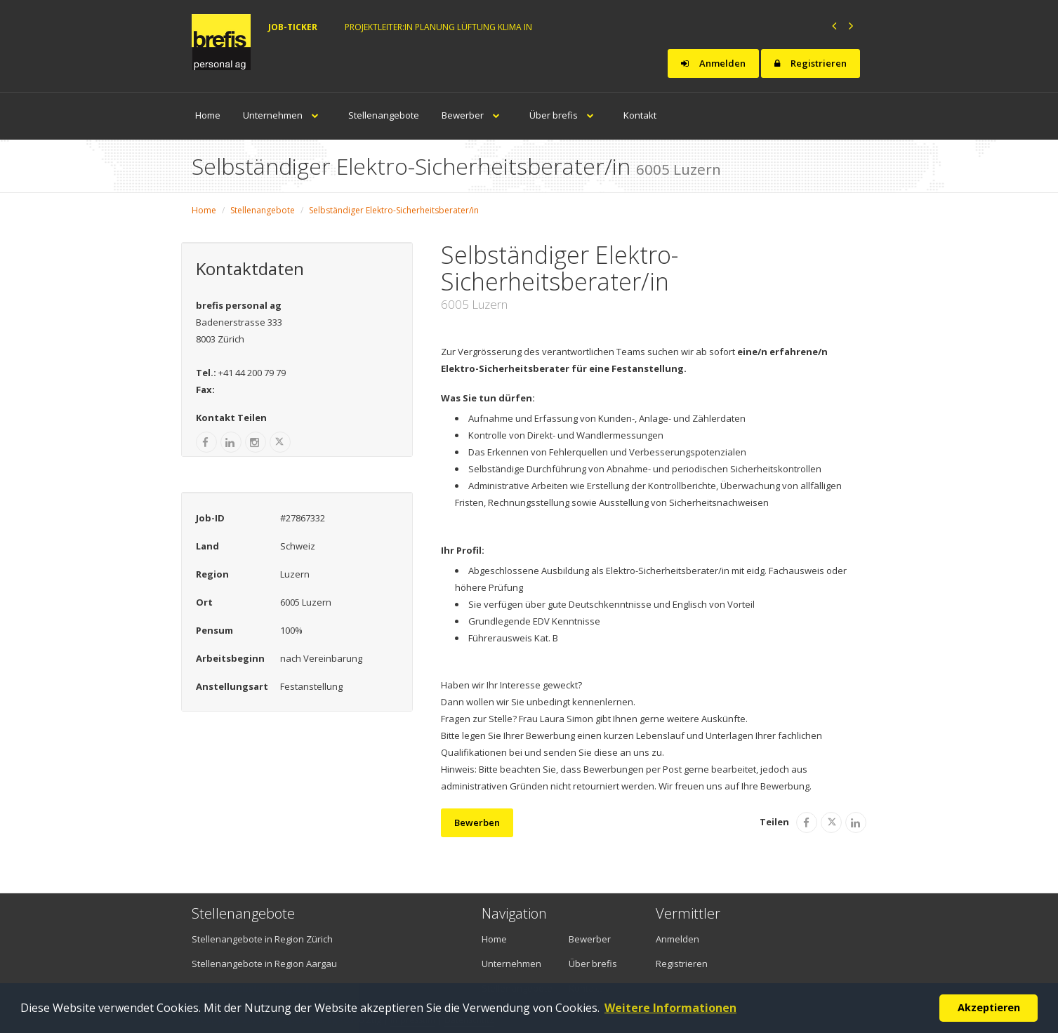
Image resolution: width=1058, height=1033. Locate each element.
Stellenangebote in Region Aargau (264, 963)
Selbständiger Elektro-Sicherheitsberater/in (394, 210)
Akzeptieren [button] (989, 1007)
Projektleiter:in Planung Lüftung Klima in (438, 27)
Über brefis (565, 115)
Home (207, 115)
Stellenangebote (383, 115)
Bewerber (474, 115)
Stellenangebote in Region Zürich (262, 939)
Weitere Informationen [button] (670, 1007)
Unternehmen (284, 115)
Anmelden (713, 63)
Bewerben (477, 822)
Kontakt (639, 115)
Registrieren (810, 63)
